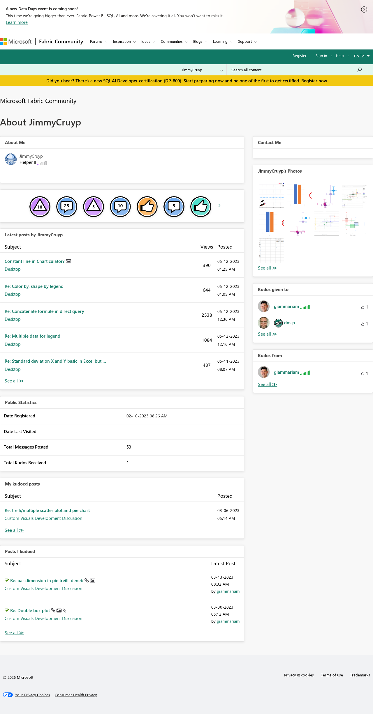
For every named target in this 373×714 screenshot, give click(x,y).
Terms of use (332, 674)
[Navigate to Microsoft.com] (15, 41)
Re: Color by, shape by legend (34, 286)
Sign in (321, 55)
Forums (96, 41)
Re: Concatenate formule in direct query (44, 311)
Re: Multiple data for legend (32, 336)
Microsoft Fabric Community (38, 100)
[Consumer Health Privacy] (76, 695)
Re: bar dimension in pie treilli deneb (47, 580)
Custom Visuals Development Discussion (43, 518)
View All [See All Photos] (267, 268)
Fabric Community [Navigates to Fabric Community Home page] (61, 41)
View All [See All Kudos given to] (267, 334)
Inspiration (122, 41)
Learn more (17, 22)
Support (245, 41)
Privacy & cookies (299, 674)
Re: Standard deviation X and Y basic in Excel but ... (55, 361)
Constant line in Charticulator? (35, 261)
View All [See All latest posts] (14, 381)
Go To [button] (359, 55)
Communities (172, 41)
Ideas (145, 41)
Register (300, 55)
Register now (314, 81)
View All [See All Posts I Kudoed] (14, 632)
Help (340, 55)
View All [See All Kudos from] (267, 384)
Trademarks (360, 674)
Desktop (13, 269)
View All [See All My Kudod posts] (14, 530)
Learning (220, 41)
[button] (271, 195)
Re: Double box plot (30, 610)
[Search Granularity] (202, 69)
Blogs (198, 41)
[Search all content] (296, 69)
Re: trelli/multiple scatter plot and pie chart (47, 510)
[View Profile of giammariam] (228, 591)
